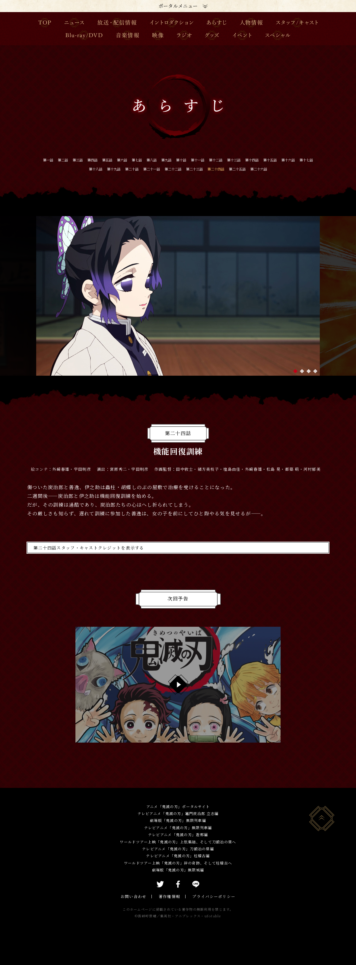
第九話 (209, 159)
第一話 (55, 159)
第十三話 (298, 159)
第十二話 (274, 159)
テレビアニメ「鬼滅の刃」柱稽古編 (178, 865)
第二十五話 (163, 178)
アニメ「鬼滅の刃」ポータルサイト (178, 816)
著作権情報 (170, 906)
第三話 (93, 159)
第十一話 (250, 159)
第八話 (190, 159)
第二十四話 (306, 169)
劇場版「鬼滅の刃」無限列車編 (178, 830)
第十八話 (144, 169)
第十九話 (168, 169)
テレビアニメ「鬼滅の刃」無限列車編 (178, 837)
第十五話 (71, 169)
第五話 (132, 159)
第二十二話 (248, 169)
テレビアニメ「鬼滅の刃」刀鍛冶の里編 (178, 858)
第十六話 (96, 169)
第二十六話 (192, 178)
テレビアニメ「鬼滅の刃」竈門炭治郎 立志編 (178, 823)
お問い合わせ (136, 906)
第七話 (171, 159)
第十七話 (120, 169)
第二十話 (192, 169)
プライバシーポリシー (212, 906)
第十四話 (47, 169)
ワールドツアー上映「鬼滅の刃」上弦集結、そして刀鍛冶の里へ (178, 851)
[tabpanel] (178, 306)
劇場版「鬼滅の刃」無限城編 (178, 879)
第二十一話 (219, 169)
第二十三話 (277, 169)
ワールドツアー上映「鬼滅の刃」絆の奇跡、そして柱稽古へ (178, 872)
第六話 (151, 159)
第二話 (74, 159)
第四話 (113, 159)
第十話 (228, 159)
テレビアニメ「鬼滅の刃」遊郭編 (178, 844)
